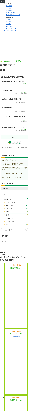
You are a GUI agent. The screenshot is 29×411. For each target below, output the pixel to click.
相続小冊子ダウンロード (13, 15)
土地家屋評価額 (17, 221)
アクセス (8, 8)
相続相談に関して (11, 17)
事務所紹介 (6, 3)
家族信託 (17, 212)
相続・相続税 (17, 208)
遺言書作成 (9, 21)
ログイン (4, 241)
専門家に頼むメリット (12, 12)
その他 (17, 224)
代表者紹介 (9, 10)
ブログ (14, 30)
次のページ (14, 137)
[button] (26, 230)
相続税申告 (9, 26)
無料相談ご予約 (7, 30)
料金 (4, 17)
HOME (18, 30)
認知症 (17, 215)
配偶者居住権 (17, 218)
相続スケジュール (11, 28)
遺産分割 (8, 24)
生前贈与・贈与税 (17, 202)
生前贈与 (8, 19)
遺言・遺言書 (17, 205)
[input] (14, 230)
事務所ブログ (16, 199)
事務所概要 (9, 6)
